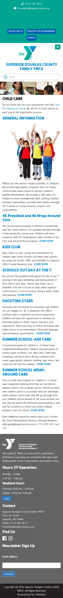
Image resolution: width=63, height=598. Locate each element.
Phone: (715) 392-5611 (15, 522)
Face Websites (38, 594)
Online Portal (15, 31)
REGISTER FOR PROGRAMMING (41, 31)
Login (6, 498)
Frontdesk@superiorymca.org (33, 8)
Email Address (10, 557)
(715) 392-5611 (33, 3)
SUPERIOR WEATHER (31, 17)
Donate (31, 38)
